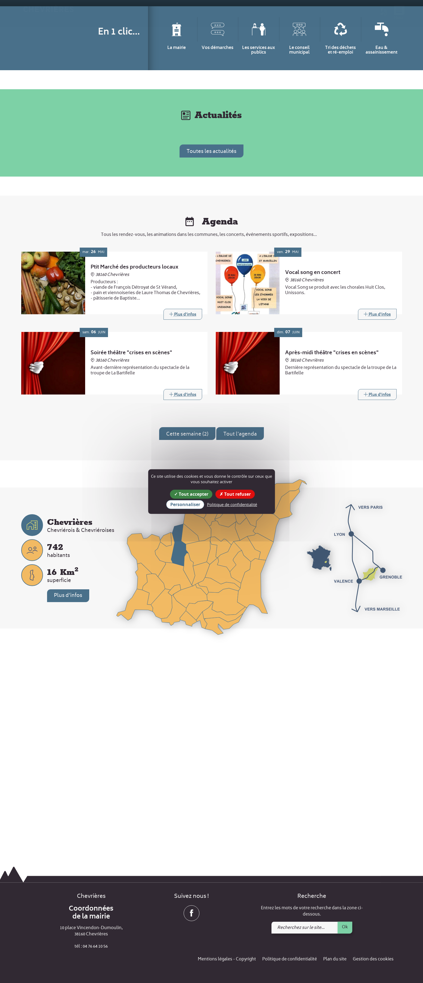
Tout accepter (191, 494)
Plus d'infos (68, 801)
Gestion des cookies (373, 960)
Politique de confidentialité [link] (232, 504)
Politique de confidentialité (289, 960)
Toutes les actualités (211, 357)
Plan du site (335, 960)
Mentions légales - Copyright (227, 960)
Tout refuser (235, 494)
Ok (345, 927)
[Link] (182, 519)
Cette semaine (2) (187, 640)
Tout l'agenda (240, 640)
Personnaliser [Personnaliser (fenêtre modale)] (185, 504)
